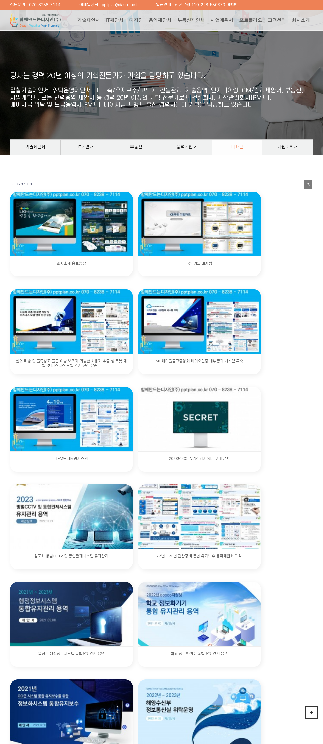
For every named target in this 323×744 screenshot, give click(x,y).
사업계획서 (217, 21)
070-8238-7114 (44, 5)
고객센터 (275, 21)
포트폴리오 (247, 21)
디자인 (126, 21)
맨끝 (169, 504)
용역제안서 (152, 21)
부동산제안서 (184, 21)
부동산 (136, 146)
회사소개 (73, 43)
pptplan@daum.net (119, 5)
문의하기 (234, 657)
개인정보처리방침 (58, 693)
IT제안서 (103, 21)
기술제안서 (75, 21)
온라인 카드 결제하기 (253, 693)
